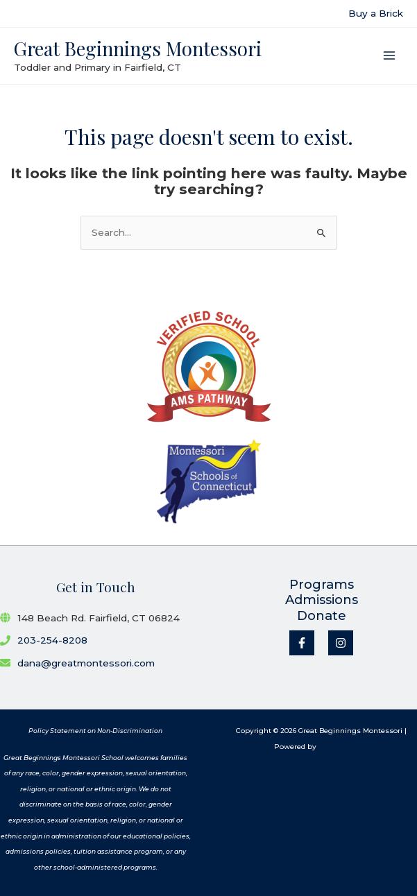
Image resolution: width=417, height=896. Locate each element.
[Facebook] (301, 642)
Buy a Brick (375, 13)
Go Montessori (343, 746)
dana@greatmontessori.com (86, 663)
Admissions (321, 600)
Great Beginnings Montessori (138, 48)
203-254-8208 (52, 640)
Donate (321, 615)
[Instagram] (340, 642)
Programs (321, 584)
